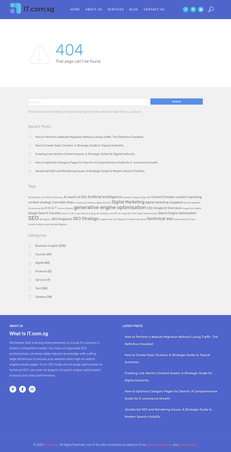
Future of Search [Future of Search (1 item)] (65, 208)
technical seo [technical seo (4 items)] (160, 218)
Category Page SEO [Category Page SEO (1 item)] (141, 197)
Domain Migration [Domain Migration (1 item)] (192, 202)
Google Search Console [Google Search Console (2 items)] (44, 213)
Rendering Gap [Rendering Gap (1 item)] (150, 213)
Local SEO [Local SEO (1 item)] (113, 213)
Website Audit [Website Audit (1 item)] (43, 224)
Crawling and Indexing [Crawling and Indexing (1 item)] (84, 202)
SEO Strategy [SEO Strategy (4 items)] (86, 218)
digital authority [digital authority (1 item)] (103, 202)
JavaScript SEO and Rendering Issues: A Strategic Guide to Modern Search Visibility (90, 171)
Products (41, 271)
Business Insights (46, 245)
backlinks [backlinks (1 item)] (127, 197)
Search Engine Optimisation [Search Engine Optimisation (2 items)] (177, 213)
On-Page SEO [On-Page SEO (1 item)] (124, 213)
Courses (40, 254)
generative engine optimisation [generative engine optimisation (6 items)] (110, 207)
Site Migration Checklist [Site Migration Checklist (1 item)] (124, 219)
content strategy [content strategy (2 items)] (40, 202)
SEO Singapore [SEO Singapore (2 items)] (62, 219)
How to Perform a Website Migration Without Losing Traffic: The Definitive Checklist (89, 137)
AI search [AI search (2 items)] (70, 197)
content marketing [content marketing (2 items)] (189, 197)
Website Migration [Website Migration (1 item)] (58, 224)
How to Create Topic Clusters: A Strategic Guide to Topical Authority (79, 145)
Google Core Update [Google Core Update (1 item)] (191, 208)
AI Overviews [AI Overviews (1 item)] (57, 197)
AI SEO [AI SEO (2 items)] (82, 197)
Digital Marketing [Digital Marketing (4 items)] (128, 202)
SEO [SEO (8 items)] (33, 218)
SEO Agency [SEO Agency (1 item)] (45, 219)
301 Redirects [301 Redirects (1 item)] (34, 197)
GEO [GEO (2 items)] (150, 208)
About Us (93, 9)
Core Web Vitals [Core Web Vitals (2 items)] (63, 202)
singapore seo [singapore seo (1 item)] (106, 219)
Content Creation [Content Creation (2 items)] (163, 197)
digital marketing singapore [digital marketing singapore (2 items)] (164, 202)
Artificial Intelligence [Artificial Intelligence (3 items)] (105, 197)
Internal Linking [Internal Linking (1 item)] (88, 213)
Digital (39, 263)
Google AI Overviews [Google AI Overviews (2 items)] (167, 208)
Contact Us (154, 9)
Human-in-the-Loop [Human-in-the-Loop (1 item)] (70, 213)
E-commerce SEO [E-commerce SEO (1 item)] (36, 208)
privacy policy (188, 445)
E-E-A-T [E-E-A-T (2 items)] (51, 208)
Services (116, 9)
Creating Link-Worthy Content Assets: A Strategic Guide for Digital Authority (85, 154)
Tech (38, 288)
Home (75, 9)
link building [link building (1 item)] (101, 213)
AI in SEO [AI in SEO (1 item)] (46, 197)
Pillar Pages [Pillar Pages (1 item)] (137, 213)
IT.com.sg (50, 445)
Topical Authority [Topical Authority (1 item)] (182, 219)
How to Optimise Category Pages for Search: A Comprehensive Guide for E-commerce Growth (96, 162)
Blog (133, 9)
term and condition (159, 445)
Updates (40, 297)
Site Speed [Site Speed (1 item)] (141, 219)
